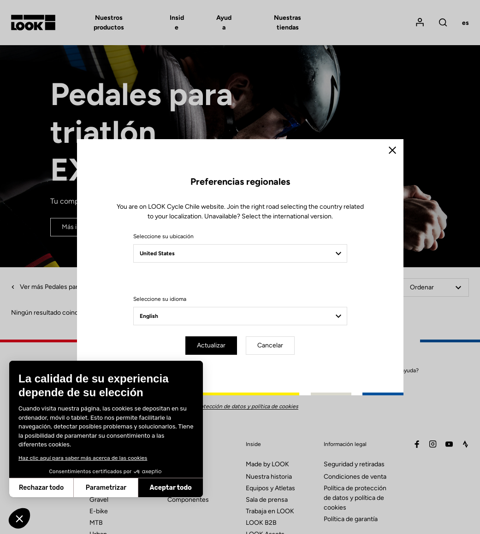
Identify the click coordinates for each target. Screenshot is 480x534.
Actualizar (211, 345)
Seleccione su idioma (159, 299)
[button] (19, 518)
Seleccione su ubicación (163, 236)
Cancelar (270, 345)
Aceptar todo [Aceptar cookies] (91, 488)
